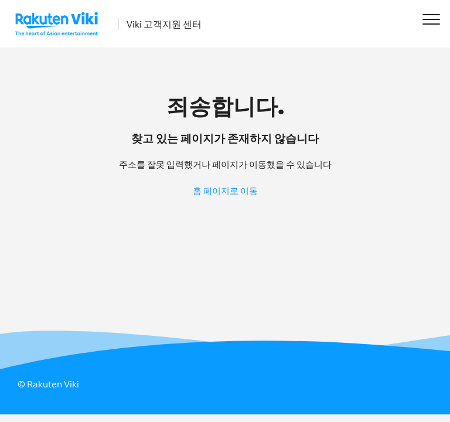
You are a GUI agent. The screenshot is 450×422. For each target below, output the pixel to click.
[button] (431, 19)
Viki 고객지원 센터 (164, 24)
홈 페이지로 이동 (225, 190)
